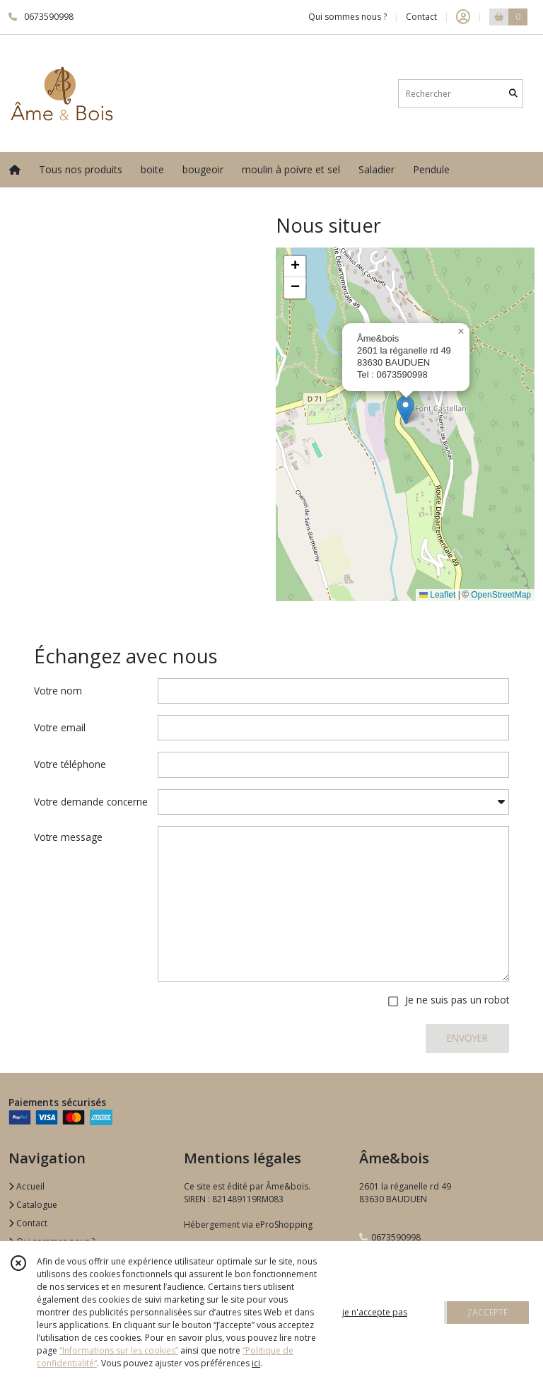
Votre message (68, 837)
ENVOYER (467, 1038)
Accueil (26, 1186)
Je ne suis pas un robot (457, 999)
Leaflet (437, 595)
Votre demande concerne (91, 801)
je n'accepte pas (374, 1312)
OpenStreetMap (501, 595)
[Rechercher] (513, 93)
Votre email (60, 727)
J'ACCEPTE (488, 1312)
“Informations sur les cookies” (118, 1350)
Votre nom (58, 690)
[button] (405, 409)
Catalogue (32, 1205)
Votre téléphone (70, 764)
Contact (421, 17)
